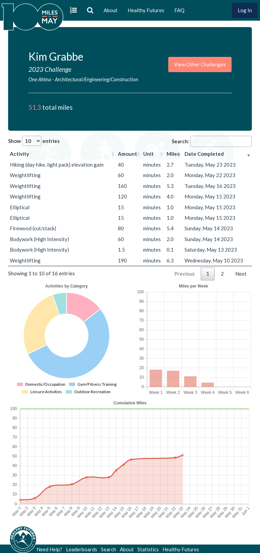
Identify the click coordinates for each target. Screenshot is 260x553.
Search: (212, 141)
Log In (245, 10)
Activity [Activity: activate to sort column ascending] (19, 154)
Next (240, 274)
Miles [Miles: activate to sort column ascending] (173, 154)
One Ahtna (39, 79)
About (110, 10)
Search (108, 549)
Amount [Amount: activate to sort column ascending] (127, 154)
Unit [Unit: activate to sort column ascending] (148, 154)
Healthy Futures (146, 10)
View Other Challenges (200, 64)
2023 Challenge (49, 69)
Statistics (148, 549)
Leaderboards (81, 549)
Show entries (34, 141)
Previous (184, 274)
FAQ (179, 10)
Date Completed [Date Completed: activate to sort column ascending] (204, 154)
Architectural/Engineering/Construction (96, 79)
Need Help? (49, 549)
